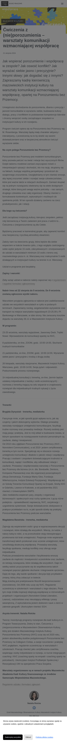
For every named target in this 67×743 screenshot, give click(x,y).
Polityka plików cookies (44, 737)
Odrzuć (28, 737)
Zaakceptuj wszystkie (13, 737)
